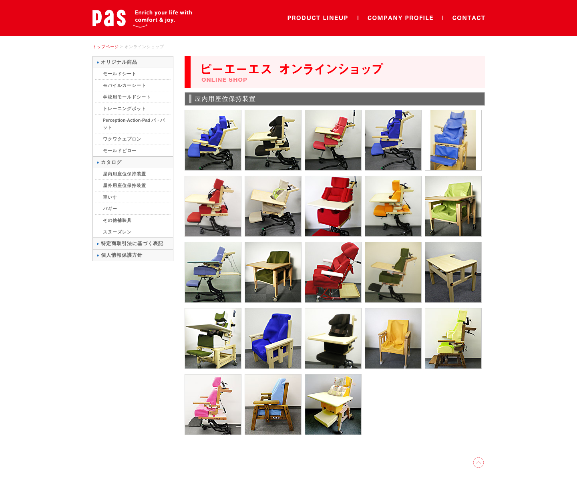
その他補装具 (117, 220)
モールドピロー (120, 150)
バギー (110, 208)
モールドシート (120, 73)
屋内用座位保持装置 (124, 173)
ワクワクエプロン (122, 139)
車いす (110, 197)
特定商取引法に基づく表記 (132, 243)
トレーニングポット (124, 108)
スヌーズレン (117, 231)
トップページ (105, 46)
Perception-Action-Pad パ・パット (134, 124)
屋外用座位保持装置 (124, 185)
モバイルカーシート (124, 85)
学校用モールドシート (127, 97)
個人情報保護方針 (122, 255)
